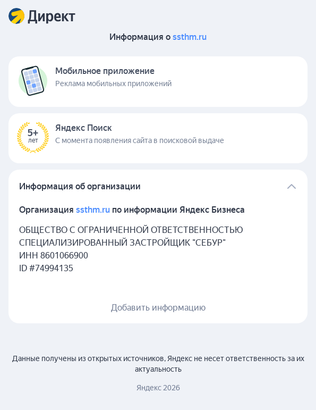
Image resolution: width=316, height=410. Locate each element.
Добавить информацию (158, 308)
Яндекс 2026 (158, 387)
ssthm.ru (190, 37)
